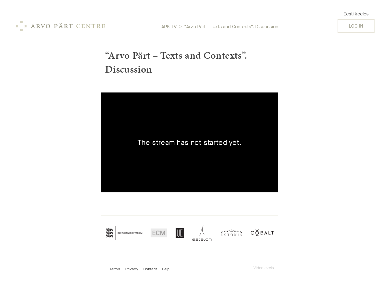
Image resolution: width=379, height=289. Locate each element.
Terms (115, 269)
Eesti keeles (356, 14)
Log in (356, 26)
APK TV (169, 26)
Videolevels (263, 267)
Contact (150, 269)
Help (166, 269)
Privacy (131, 269)
